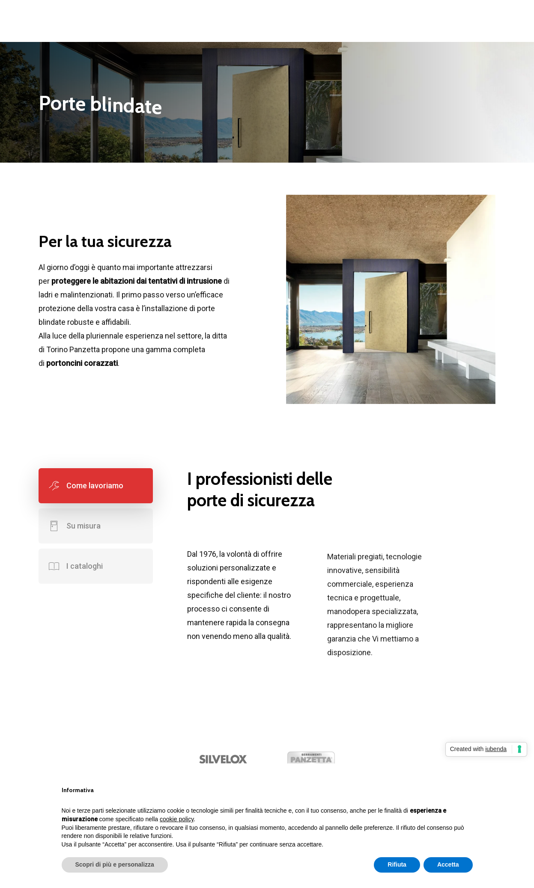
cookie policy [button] (177, 819)
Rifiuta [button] (397, 864)
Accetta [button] (448, 864)
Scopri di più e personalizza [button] (114, 864)
